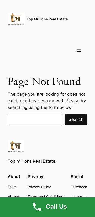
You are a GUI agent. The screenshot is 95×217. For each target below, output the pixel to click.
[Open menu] (79, 51)
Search (76, 119)
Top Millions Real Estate (47, 19)
